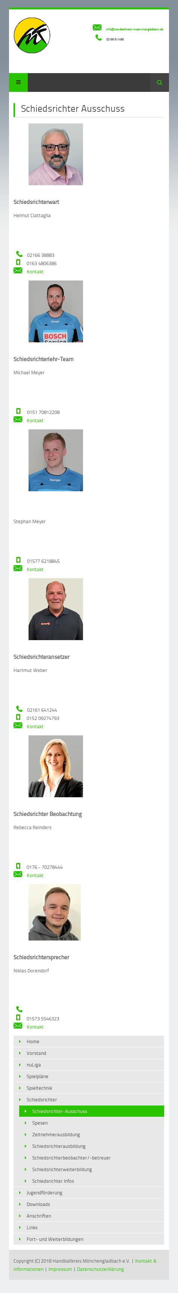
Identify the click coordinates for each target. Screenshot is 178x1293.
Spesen (40, 1122)
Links (32, 1227)
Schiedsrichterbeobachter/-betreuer (71, 1157)
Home (33, 1041)
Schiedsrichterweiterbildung (62, 1169)
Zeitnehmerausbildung (56, 1134)
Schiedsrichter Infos (53, 1181)
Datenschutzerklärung (100, 1269)
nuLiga (34, 1064)
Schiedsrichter (42, 1099)
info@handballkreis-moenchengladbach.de (134, 29)
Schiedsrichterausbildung (59, 1146)
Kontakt (29, 271)
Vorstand (36, 1053)
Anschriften (39, 1215)
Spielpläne (37, 1076)
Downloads (38, 1204)
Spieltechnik (39, 1087)
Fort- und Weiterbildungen (55, 1239)
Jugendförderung (44, 1192)
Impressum (60, 1269)
